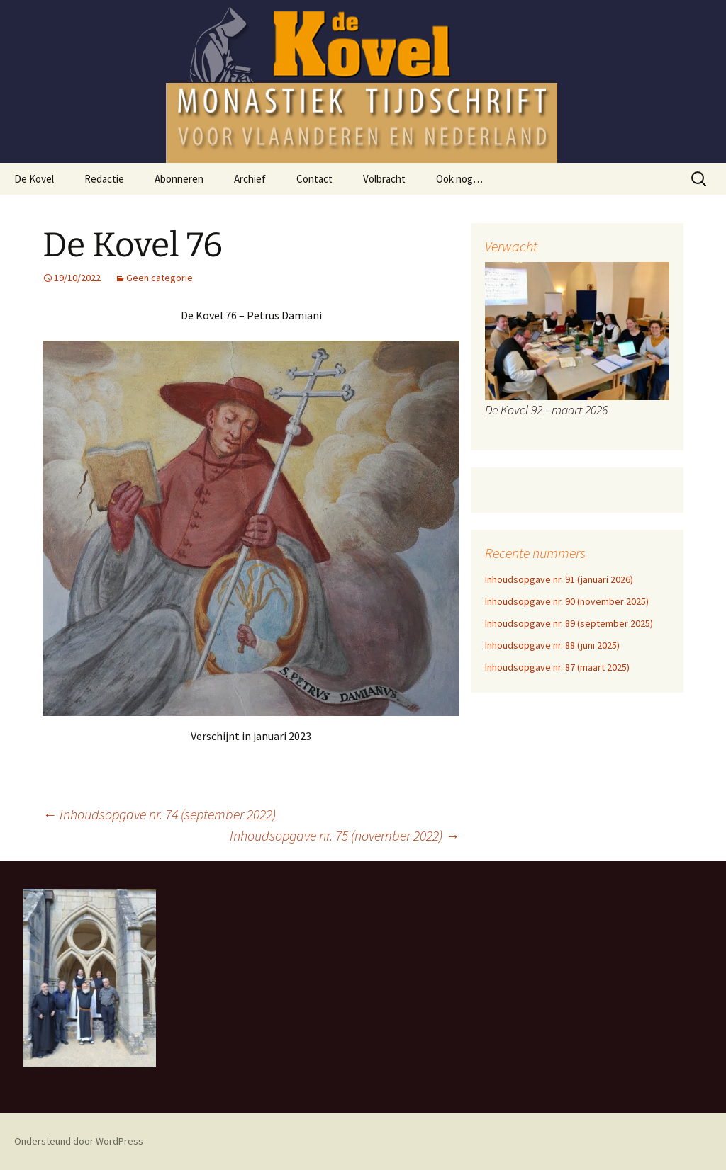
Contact (314, 179)
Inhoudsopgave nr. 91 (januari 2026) (559, 579)
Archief (250, 179)
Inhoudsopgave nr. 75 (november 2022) (344, 835)
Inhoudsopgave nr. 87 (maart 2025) (557, 667)
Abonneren (179, 179)
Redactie (104, 179)
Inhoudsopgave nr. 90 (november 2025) (567, 601)
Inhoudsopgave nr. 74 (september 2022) (159, 814)
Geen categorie (159, 277)
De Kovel (34, 179)
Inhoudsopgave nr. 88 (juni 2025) (552, 645)
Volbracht (384, 179)
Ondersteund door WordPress (78, 1141)
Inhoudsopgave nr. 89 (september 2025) (569, 623)
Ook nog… (459, 179)
